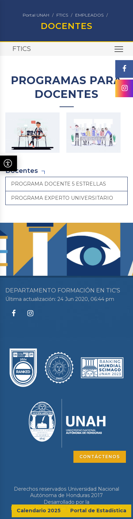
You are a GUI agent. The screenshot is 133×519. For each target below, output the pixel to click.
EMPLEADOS (89, 15)
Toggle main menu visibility (119, 51)
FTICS (62, 15)
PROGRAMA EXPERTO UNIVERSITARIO (93, 134)
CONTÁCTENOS (99, 456)
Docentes (21, 171)
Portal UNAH (36, 15)
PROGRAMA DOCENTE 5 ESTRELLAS (32, 134)
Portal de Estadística (98, 510)
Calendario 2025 (39, 510)
